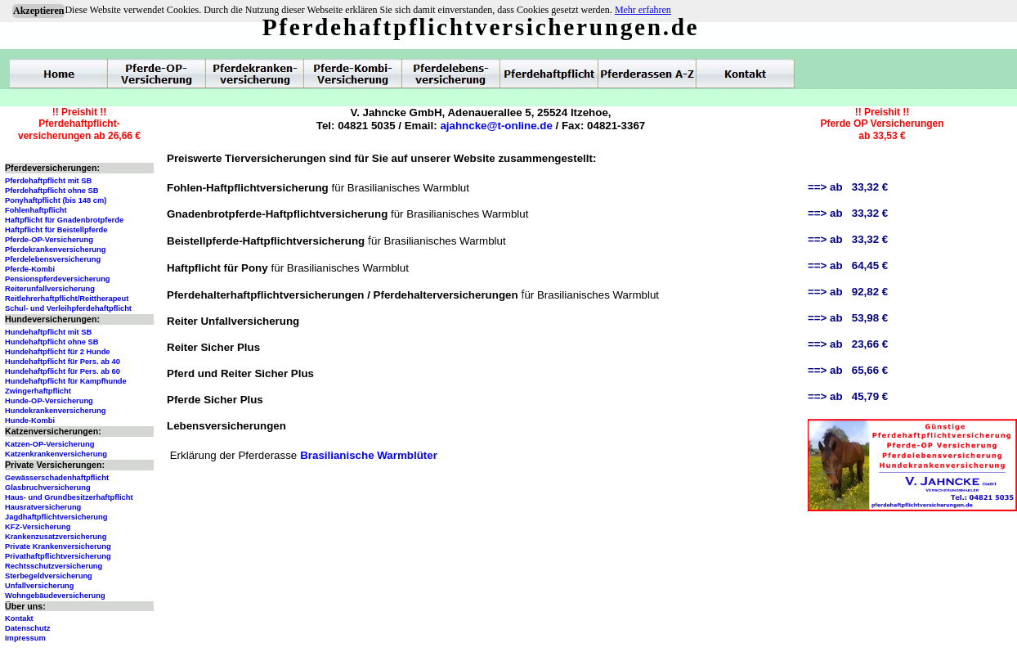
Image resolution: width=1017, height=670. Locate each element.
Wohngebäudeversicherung (55, 595)
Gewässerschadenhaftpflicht (57, 478)
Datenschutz (27, 628)
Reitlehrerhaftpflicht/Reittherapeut (66, 299)
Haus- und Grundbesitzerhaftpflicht (69, 497)
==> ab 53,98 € (848, 318)
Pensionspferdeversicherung (57, 279)
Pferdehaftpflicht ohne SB (52, 191)
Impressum (25, 638)
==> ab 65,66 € (848, 370)
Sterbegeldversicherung (48, 576)
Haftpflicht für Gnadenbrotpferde (64, 220)
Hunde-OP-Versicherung (49, 401)
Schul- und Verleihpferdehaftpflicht (68, 308)
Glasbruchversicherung (48, 487)
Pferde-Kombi (30, 269)
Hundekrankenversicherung (55, 411)
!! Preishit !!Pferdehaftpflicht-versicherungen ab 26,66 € (79, 124)
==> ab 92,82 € (848, 292)
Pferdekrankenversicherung (55, 249)
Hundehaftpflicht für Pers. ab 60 (62, 371)
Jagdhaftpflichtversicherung (56, 517)
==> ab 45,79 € (848, 396)
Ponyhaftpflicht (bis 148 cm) (55, 200)
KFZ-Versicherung (37, 527)
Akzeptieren (38, 10)
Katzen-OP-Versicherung (49, 444)
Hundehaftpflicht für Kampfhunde (66, 381)
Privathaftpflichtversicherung (58, 556)
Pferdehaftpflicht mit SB (48, 181)
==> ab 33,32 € (848, 187)
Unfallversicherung (39, 586)
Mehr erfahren (643, 10)
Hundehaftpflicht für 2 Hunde (57, 352)
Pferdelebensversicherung (53, 259)
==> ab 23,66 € (848, 344)
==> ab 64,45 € (848, 265)
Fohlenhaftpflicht (36, 210)
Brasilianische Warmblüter (368, 455)
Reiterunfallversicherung (50, 289)
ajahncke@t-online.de (496, 125)
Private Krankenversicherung (58, 546)
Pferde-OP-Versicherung (49, 240)
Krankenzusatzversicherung (55, 537)
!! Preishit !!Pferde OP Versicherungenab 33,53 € (881, 124)
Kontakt (19, 618)
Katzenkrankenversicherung (56, 454)
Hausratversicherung (43, 507)
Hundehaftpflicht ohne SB (52, 342)
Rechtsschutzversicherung (53, 566)
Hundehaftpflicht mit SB (48, 332)
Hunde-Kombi (30, 420)
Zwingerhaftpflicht (38, 391)
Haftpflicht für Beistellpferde (56, 230)
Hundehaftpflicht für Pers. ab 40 (62, 361)
